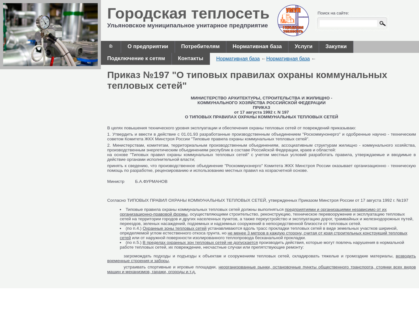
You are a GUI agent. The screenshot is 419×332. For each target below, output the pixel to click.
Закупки (335, 46)
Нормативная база (257, 46)
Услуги (304, 46)
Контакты (190, 58)
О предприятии (147, 46)
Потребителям (200, 46)
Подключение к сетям (136, 58)
